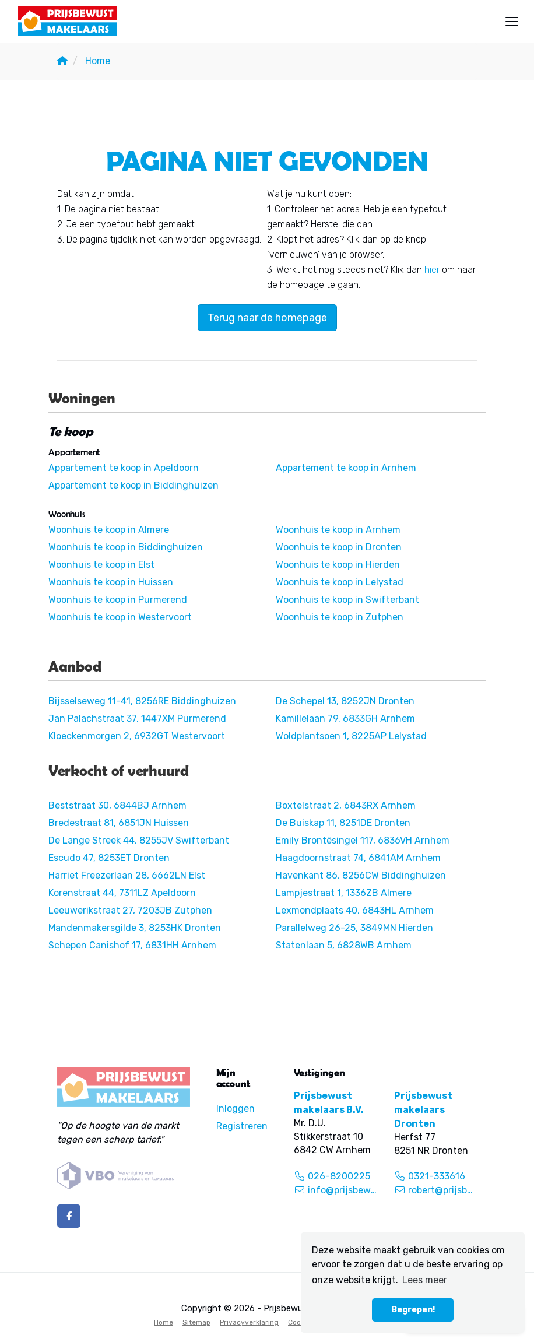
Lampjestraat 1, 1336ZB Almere (344, 892)
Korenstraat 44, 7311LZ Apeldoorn (122, 892)
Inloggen (235, 1108)
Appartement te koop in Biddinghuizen (133, 485)
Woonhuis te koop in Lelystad (339, 582)
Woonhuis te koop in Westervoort (120, 617)
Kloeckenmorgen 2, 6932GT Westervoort (136, 736)
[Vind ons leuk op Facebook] (68, 1216)
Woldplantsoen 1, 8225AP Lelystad (351, 736)
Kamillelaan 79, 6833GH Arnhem (345, 718)
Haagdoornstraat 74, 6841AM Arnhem (358, 857)
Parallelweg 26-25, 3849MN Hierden (354, 927)
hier (432, 269)
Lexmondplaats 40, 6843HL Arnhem (355, 910)
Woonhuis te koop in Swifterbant (347, 599)
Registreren (242, 1126)
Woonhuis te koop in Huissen (110, 582)
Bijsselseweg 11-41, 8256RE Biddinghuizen (142, 701)
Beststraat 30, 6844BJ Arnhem (117, 805)
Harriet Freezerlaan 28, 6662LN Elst (126, 875)
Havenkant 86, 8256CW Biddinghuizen (361, 875)
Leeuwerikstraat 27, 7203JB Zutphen (130, 910)
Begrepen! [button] (413, 1310)
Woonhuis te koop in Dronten (339, 547)
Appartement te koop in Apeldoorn (123, 467)
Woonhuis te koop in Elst (101, 564)
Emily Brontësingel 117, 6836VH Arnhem (362, 840)
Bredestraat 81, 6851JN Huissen (118, 822)
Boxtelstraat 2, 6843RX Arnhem (346, 805)
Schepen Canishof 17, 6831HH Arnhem (132, 945)
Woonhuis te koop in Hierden (338, 564)
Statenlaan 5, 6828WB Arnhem (344, 945)
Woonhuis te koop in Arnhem (338, 529)
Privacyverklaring (249, 1322)
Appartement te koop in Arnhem (346, 467)
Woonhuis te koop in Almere (108, 529)
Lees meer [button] (424, 1279)
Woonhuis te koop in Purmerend (117, 599)
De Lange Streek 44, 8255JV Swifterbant (138, 840)
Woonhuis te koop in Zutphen (339, 617)
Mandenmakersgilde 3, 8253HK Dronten (134, 927)
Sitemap (196, 1322)
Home (163, 1322)
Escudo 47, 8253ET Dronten (109, 857)
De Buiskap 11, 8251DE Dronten (343, 822)
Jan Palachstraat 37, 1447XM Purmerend (137, 718)
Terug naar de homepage (267, 317)
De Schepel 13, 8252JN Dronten (345, 701)
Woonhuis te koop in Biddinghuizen (125, 547)
